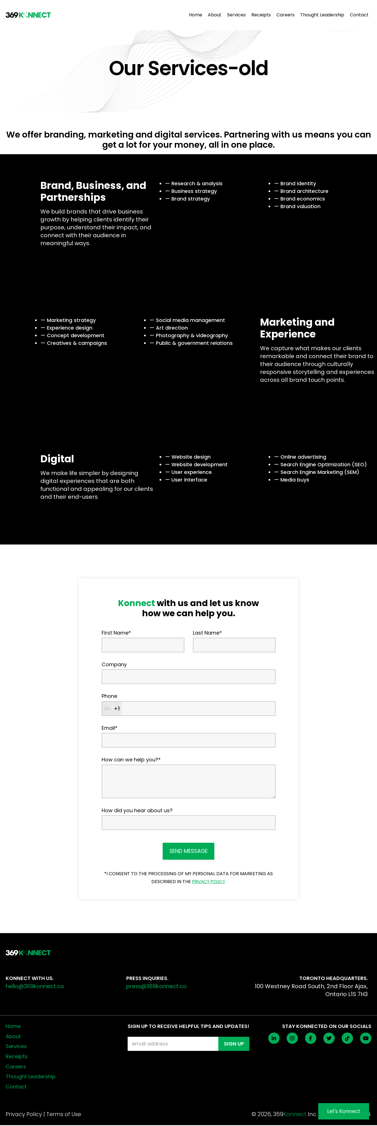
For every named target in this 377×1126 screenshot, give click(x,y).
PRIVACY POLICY (208, 882)
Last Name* (207, 632)
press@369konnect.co (157, 987)
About (214, 15)
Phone (109, 696)
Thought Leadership (322, 15)
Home (195, 15)
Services (236, 15)
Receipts (261, 15)
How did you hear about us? (137, 810)
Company (114, 664)
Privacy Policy (24, 1115)
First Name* (116, 632)
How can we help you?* (131, 759)
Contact (359, 15)
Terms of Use (65, 1115)
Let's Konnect (343, 1111)
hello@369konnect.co (36, 987)
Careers (285, 15)
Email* (109, 727)
